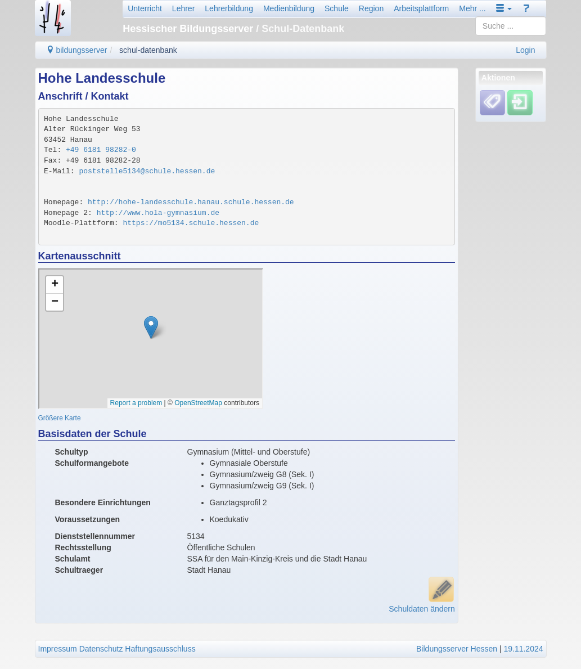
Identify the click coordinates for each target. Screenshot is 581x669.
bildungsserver (76, 50)
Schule (337, 8)
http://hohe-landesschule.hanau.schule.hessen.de (191, 202)
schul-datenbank (148, 50)
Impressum (57, 648)
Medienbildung (288, 8)
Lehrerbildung (229, 8)
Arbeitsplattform (421, 8)
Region (371, 8)
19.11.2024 (523, 648)
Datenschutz (101, 648)
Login (525, 50)
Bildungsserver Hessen (456, 648)
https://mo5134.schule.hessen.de (191, 223)
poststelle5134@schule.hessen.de (147, 171)
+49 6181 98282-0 (101, 150)
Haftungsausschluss (160, 648)
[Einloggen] (520, 102)
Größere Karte (59, 418)
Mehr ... (472, 8)
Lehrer (183, 8)
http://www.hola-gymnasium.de (158, 213)
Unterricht (145, 8)
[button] (504, 8)
